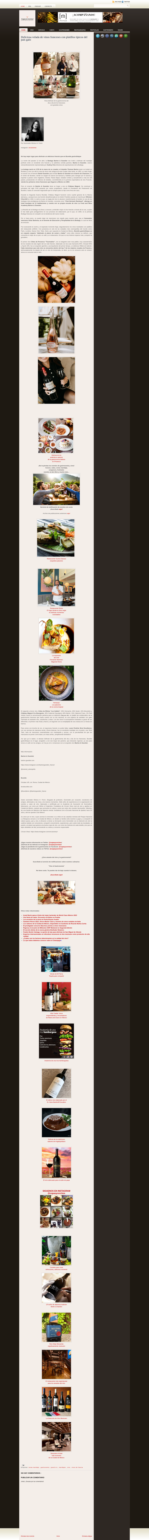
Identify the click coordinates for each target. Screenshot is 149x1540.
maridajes (62, 1467)
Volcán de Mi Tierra (56, 974)
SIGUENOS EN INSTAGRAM (56, 1191)
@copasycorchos (55, 842)
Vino (32, 30)
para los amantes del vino (56, 1383)
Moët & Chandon (56, 1307)
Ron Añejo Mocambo (56, 1344)
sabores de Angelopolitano (56, 1141)
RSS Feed (117, 1)
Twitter (126, 1)
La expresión (56, 655)
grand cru (54, 1467)
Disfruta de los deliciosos (56, 1139)
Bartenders (108, 30)
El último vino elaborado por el (56, 1100)
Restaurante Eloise (56, 608)
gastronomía (45, 1467)
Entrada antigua (87, 1536)
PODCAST (38, 6)
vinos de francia (77, 1467)
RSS (29, 6)
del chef (56, 657)
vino (69, 1467)
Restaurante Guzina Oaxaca (56, 559)
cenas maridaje (34, 1467)
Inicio (58, 1536)
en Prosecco (56, 461)
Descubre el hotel (56, 1453)
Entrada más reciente (27, 1536)
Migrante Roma (56, 662)
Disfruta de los (56, 455)
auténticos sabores (56, 457)
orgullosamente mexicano (56, 1346)
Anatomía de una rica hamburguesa (56, 1061)
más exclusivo (56, 1455)
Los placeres (56, 705)
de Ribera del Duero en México (56, 1018)
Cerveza (41, 30)
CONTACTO (48, 6)
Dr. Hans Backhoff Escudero (56, 1102)
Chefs (51, 30)
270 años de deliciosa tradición (56, 1304)
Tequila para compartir (56, 976)
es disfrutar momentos (56, 612)
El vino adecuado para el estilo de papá (56, 1180)
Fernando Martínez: (56, 660)
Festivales (94, 30)
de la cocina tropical (56, 707)
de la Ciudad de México (56, 1458)
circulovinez (32, 148)
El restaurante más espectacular (56, 1381)
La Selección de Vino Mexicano (56, 1418)
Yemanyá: (56, 703)
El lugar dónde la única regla (56, 610)
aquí (60, 509)
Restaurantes (80, 30)
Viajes (120, 30)
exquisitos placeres (56, 561)
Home (23, 6)
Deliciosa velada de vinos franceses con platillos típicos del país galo (54, 38)
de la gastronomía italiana (56, 459)
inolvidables (56, 614)
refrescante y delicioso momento (56, 1269)
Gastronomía (64, 30)
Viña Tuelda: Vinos (56, 1013)
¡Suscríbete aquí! (56, 875)
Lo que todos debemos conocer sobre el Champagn (42, 940)
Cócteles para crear (56, 1267)
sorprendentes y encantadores (56, 1015)
